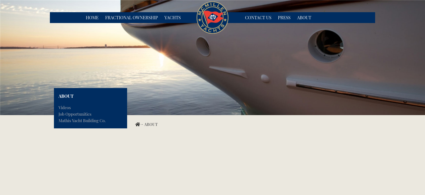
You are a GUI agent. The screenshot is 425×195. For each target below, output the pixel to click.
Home (92, 17)
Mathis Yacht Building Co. (82, 120)
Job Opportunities (75, 114)
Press (284, 17)
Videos (65, 107)
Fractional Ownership (131, 17)
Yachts (173, 17)
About (304, 17)
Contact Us (258, 17)
